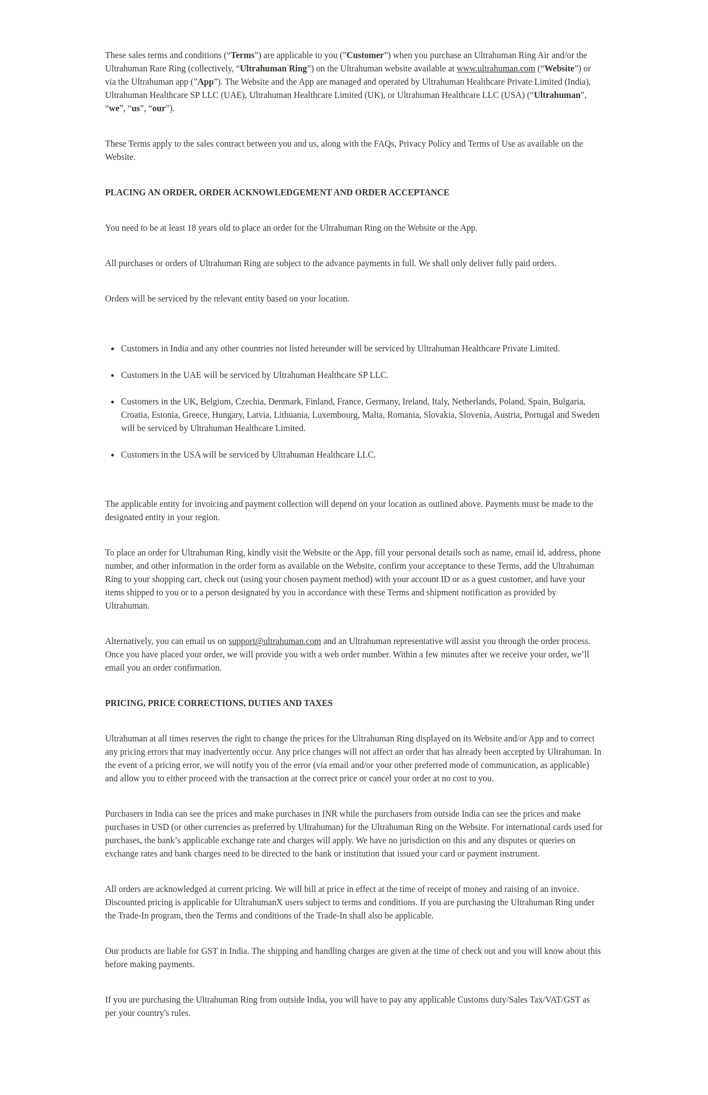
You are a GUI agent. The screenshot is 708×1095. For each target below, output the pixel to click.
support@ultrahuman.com (274, 641)
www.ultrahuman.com (496, 68)
